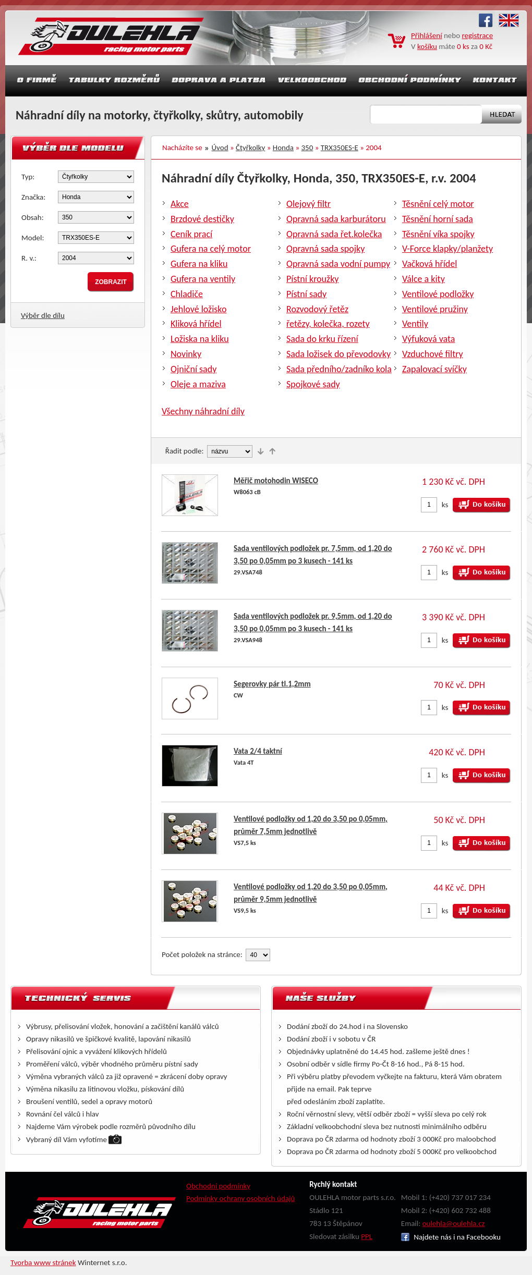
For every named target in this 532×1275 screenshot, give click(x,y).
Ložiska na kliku (200, 339)
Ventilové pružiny (435, 309)
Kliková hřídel (196, 323)
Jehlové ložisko (198, 309)
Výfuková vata (428, 339)
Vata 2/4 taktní (258, 751)
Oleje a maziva (198, 384)
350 (307, 147)
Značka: (33, 197)
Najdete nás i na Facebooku (451, 1237)
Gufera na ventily (203, 279)
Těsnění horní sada (437, 219)
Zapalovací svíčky (434, 369)
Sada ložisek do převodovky (338, 354)
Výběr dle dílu (43, 315)
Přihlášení (426, 35)
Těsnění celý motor (438, 204)
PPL (366, 1236)
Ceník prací (191, 234)
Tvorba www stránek (43, 1262)
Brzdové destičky (202, 219)
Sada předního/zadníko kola (339, 369)
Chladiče (187, 294)
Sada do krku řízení (322, 339)
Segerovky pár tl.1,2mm (272, 684)
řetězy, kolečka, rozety (328, 323)
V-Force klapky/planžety (447, 248)
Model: (32, 237)
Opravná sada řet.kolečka (334, 234)
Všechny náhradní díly (203, 411)
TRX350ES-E (339, 147)
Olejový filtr (308, 204)
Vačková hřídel (429, 263)
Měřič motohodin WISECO (276, 480)
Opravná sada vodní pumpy (338, 263)
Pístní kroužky (312, 279)
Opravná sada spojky (325, 248)
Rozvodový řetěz (317, 309)
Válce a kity (423, 279)
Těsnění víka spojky (438, 234)
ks (445, 504)
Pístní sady (306, 294)
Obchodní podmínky (218, 1186)
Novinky (186, 354)
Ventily (415, 323)
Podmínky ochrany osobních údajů (240, 1198)
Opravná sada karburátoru (336, 219)
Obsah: (32, 217)
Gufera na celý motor (211, 248)
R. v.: (29, 258)
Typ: (27, 176)
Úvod (220, 147)
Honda (283, 147)
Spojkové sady (313, 384)
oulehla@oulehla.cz (453, 1223)
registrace (477, 35)
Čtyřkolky (250, 147)
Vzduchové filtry (432, 354)
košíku (427, 46)
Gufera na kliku (199, 263)
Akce (180, 204)
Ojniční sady (193, 369)
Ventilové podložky (438, 294)
